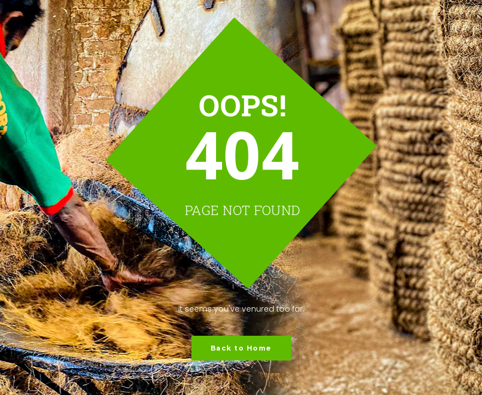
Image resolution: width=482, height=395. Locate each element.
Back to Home (241, 348)
